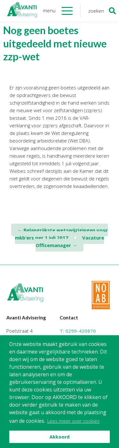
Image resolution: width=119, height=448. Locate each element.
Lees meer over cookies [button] (73, 421)
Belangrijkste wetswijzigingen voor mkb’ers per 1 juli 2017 (61, 234)
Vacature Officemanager (70, 241)
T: (78, 331)
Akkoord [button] (59, 437)
